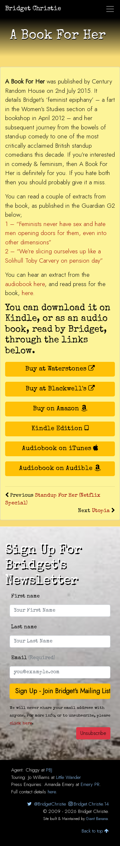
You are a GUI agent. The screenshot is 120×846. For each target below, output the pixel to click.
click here (21, 723)
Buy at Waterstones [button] (60, 368)
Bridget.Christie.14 (88, 803)
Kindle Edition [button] (60, 428)
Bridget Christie (33, 9)
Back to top (95, 830)
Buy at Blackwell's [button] (60, 388)
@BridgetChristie (46, 803)
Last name (24, 627)
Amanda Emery (59, 784)
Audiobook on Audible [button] (60, 468)
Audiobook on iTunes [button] (60, 448)
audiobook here (25, 284)
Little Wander (68, 777)
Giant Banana (97, 819)
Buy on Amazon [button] (60, 408)
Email (33, 658)
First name (25, 596)
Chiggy (33, 769)
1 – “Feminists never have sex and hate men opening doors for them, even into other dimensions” (56, 233)
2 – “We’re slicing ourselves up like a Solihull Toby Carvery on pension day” (54, 256)
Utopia (101, 511)
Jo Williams (39, 777)
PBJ (49, 769)
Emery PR (90, 784)
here (27, 293)
